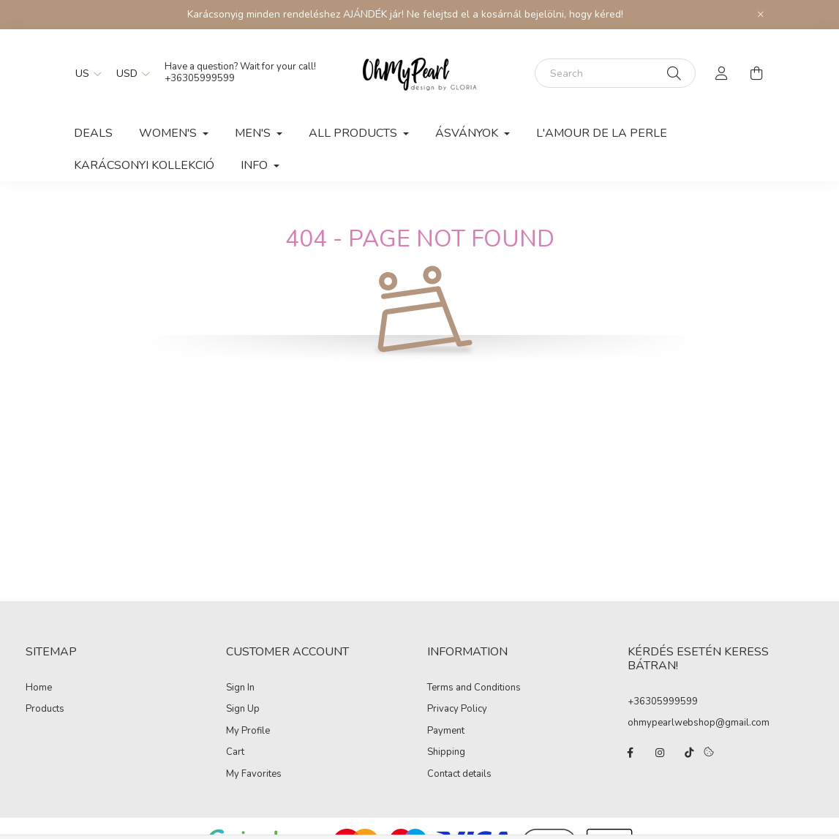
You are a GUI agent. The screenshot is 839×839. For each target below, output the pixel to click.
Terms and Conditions (474, 688)
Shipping (446, 753)
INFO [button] (256, 165)
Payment (445, 731)
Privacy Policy (457, 709)
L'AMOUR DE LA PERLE (601, 133)
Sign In (240, 688)
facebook (630, 752)
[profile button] (722, 73)
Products (45, 709)
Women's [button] (169, 133)
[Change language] (85, 73)
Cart (235, 753)
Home (39, 688)
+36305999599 (663, 701)
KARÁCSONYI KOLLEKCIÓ (144, 165)
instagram (659, 752)
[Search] (615, 73)
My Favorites (254, 774)
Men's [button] (254, 133)
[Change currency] (129, 73)
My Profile (248, 731)
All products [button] (354, 133)
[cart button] (757, 73)
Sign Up (243, 709)
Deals (93, 133)
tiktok (689, 752)
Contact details (459, 774)
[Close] (761, 15)
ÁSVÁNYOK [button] (468, 133)
